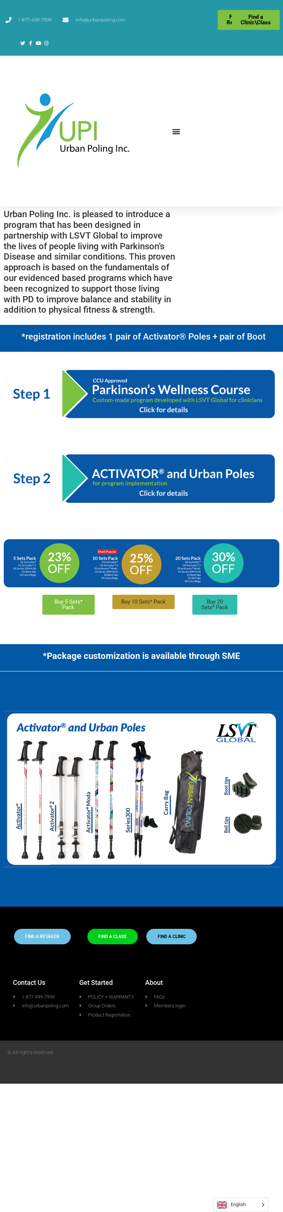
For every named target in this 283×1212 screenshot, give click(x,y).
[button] (176, 131)
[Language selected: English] (240, 1205)
